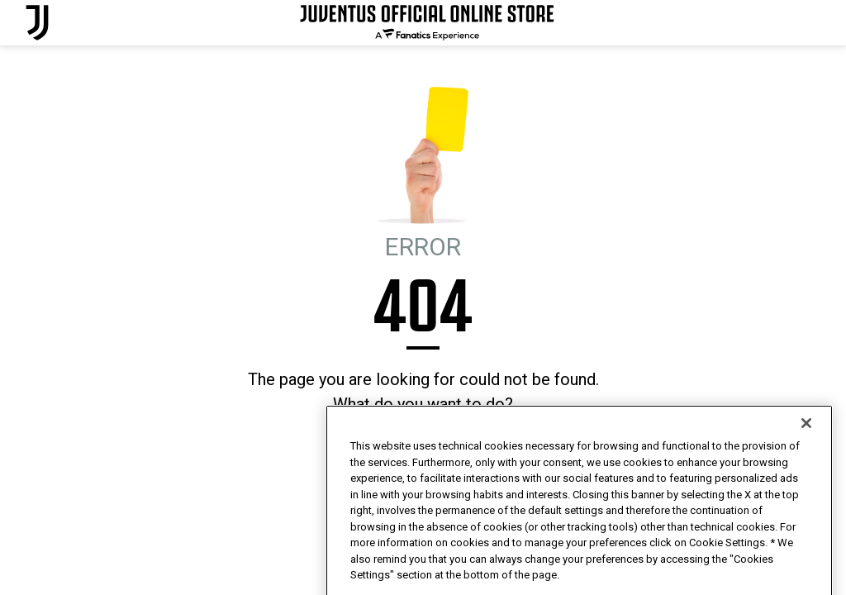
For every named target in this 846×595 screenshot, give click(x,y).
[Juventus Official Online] (37, 22)
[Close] (806, 458)
